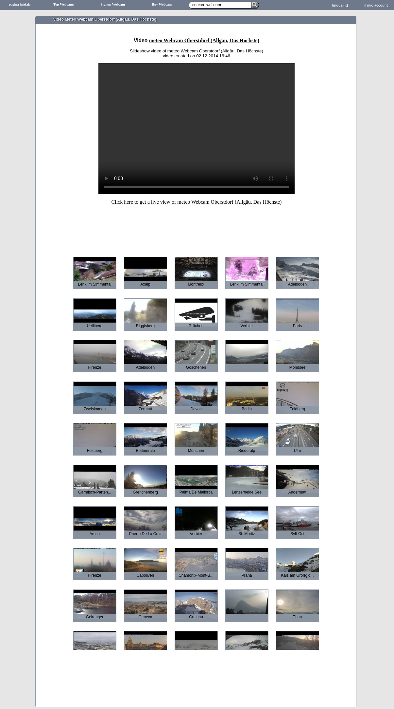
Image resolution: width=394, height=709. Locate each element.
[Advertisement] (196, 226)
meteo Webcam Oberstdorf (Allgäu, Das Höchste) (204, 40)
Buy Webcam (162, 4)
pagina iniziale (19, 4)
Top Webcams (63, 4)
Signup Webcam (113, 4)
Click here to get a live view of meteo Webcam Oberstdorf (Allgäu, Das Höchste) (196, 202)
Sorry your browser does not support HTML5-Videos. (196, 128)
